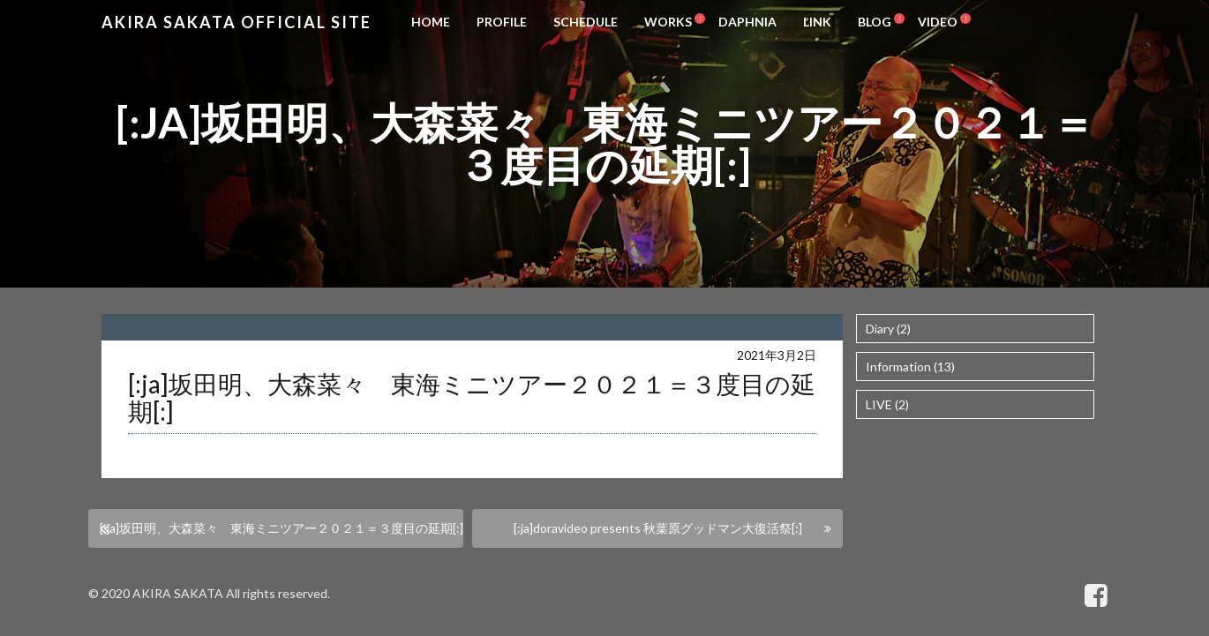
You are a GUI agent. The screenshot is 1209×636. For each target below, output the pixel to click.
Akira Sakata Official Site (236, 22)
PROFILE (502, 21)
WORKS (668, 21)
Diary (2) (888, 328)
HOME (430, 21)
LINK (817, 21)
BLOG (874, 21)
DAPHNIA (747, 21)
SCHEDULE (585, 21)
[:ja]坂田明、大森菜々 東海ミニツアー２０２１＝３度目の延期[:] (281, 527)
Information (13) (910, 366)
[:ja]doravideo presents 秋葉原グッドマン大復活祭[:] (658, 527)
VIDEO (937, 21)
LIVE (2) (887, 404)
